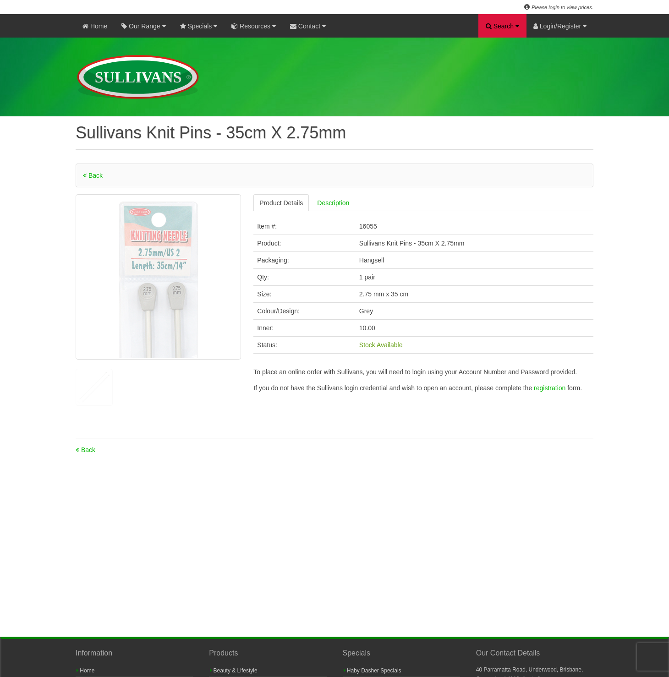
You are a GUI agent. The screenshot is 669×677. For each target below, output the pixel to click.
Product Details (281, 203)
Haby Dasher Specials (372, 670)
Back (93, 175)
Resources (253, 26)
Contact (308, 26)
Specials (199, 26)
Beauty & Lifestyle (233, 670)
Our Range (143, 26)
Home (94, 26)
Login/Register (560, 26)
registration (550, 388)
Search (502, 26)
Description (333, 203)
